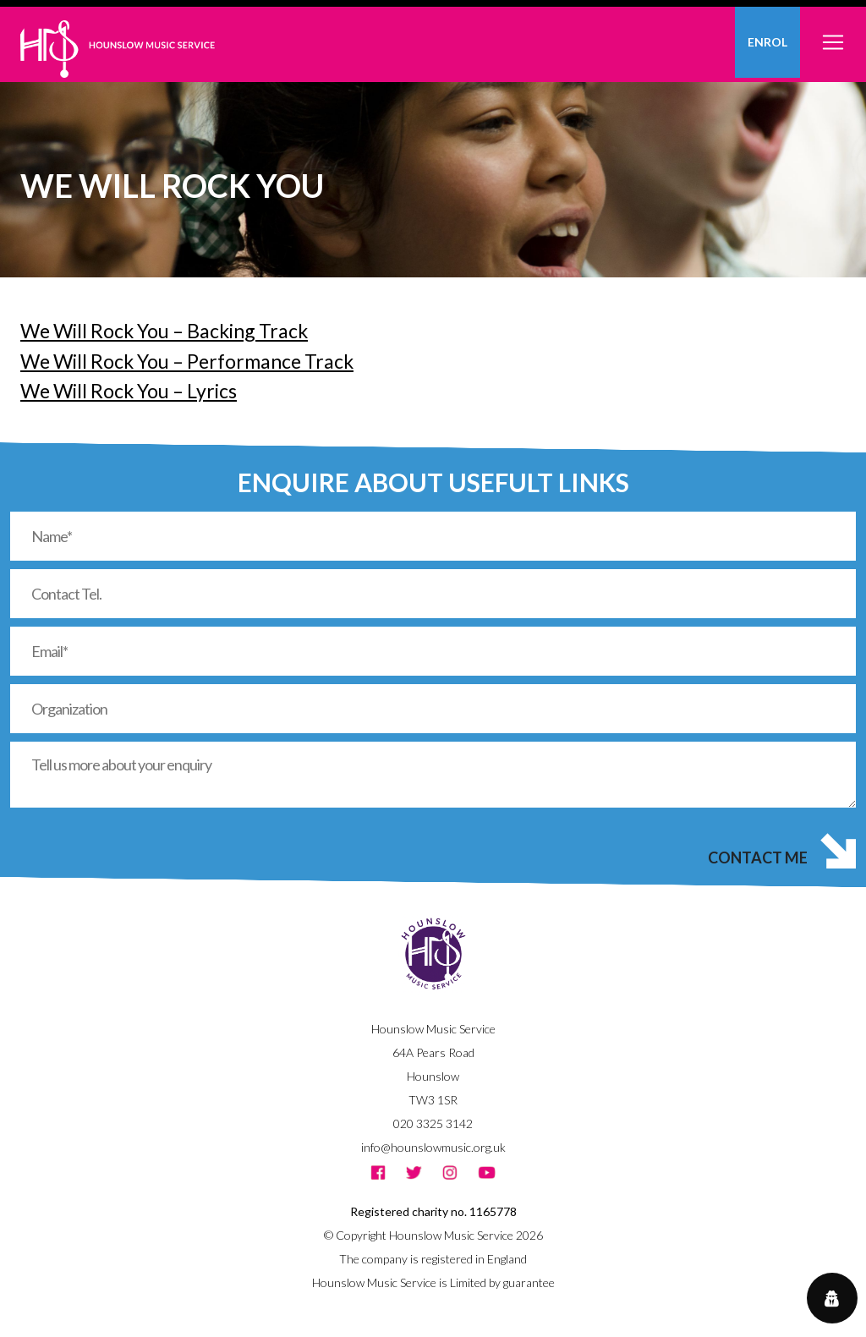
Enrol (767, 42)
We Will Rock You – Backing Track (164, 330)
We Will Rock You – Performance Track (187, 361)
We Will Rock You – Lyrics (128, 391)
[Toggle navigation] (833, 32)
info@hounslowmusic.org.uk (433, 1147)
